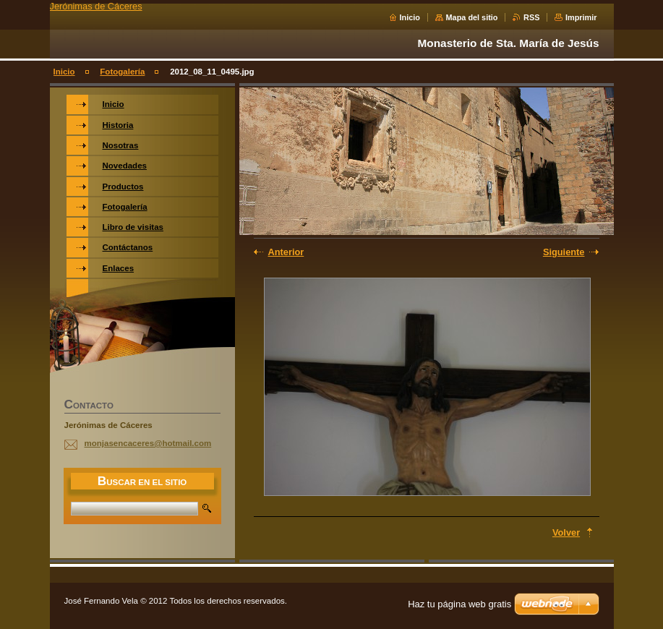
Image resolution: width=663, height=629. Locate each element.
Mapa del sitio (472, 17)
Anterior (286, 252)
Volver (566, 532)
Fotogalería (122, 71)
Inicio (410, 17)
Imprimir (581, 17)
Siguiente (564, 252)
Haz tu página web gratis (459, 604)
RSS (531, 17)
